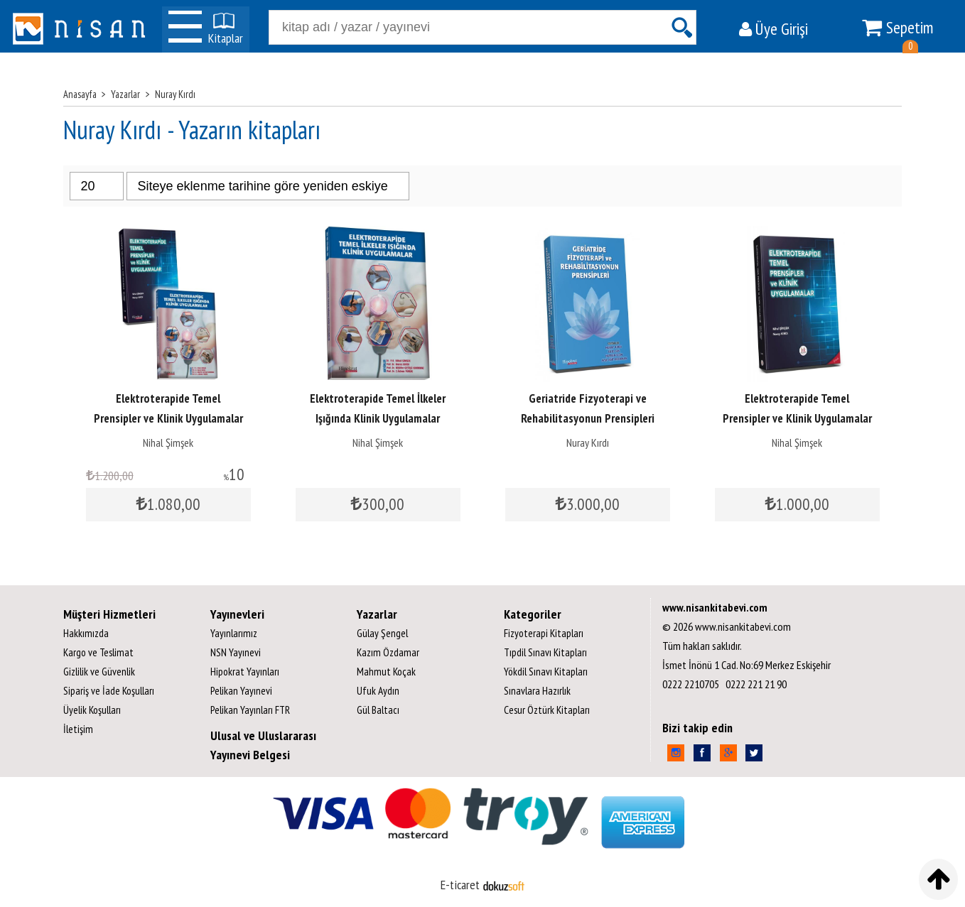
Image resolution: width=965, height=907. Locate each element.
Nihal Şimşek (168, 442)
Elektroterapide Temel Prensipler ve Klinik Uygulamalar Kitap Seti (168, 418)
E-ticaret (460, 884)
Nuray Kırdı (587, 442)
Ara (681, 27)
